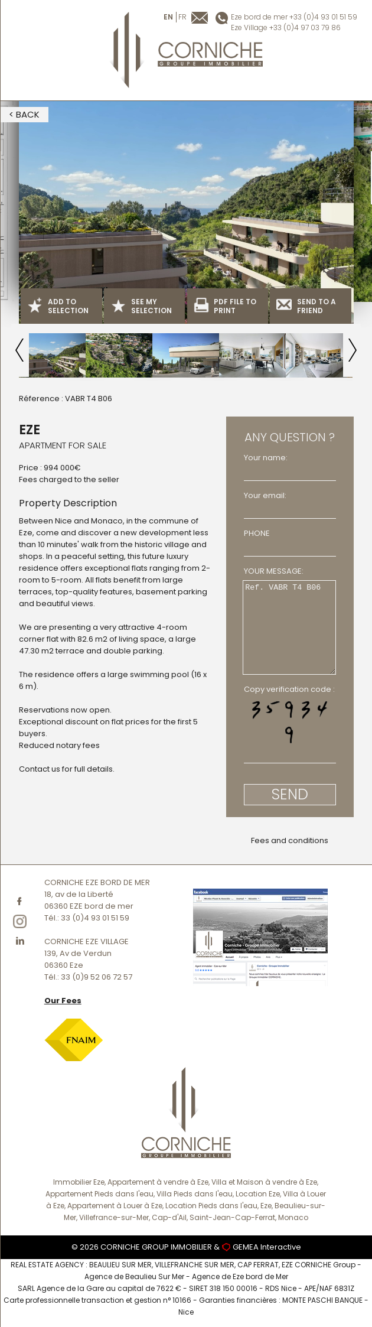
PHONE (257, 533)
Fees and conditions (289, 840)
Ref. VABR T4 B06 (289, 627)
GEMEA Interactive (267, 1247)
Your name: (266, 457)
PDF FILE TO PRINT (225, 306)
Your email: (265, 495)
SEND (290, 794)
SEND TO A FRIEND (306, 306)
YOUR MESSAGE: (274, 571)
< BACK (24, 114)
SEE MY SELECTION (141, 306)
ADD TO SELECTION (58, 306)
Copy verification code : (289, 689)
